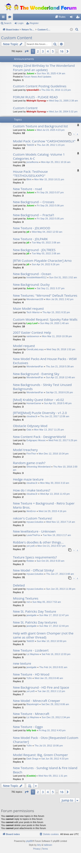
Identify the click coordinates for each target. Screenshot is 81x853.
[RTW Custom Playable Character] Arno (42, 260)
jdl (27, 232)
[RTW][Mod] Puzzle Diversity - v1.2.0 (40, 413)
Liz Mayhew (32, 654)
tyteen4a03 (32, 90)
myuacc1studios (34, 522)
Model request (24, 346)
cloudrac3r (31, 416)
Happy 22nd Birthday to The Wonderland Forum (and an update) (44, 67)
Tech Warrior (33, 312)
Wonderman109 (34, 299)
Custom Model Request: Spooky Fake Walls (45, 319)
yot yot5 (30, 546)
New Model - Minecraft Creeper (36, 700)
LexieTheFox (33, 535)
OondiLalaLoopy (35, 349)
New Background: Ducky (31, 284)
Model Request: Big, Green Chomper (40, 755)
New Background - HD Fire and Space (41, 687)
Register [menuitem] (78, 17)
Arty (39, 845)
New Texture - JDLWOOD (31, 228)
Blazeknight (32, 704)
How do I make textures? (31, 490)
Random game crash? (29, 463)
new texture (22, 663)
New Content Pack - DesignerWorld (39, 437)
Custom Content (16, 37)
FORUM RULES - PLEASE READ (35, 97)
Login (21, 23)
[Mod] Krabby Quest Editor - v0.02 (38, 399)
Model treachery (25, 450)
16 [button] (62, 51)
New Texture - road (27, 189)
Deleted (19, 585)
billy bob (31, 730)
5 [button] (53, 51)
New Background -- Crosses (33, 202)
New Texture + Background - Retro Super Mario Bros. (44, 505)
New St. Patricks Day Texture (34, 611)
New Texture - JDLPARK (30, 239)
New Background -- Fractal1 (33, 215)
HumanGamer (33, 403)
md (28, 602)
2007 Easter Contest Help (32, 332)
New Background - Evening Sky (36, 374)
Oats (28, 429)
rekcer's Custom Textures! (32, 518)
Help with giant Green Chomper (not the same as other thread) (43, 635)
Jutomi (30, 73)
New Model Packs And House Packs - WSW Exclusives (45, 361)
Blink (29, 179)
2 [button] (38, 51)
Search (7, 23)
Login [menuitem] (72, 17)
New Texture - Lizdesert (31, 650)
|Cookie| (31, 775)
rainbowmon (32, 336)
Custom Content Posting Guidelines (39, 86)
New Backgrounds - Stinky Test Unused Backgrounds (42, 387)
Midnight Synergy (36, 100)
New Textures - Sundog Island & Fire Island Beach (45, 770)
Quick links (4, 17)
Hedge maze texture (28, 479)
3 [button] (43, 51)
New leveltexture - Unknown (34, 531)
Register (34, 23)
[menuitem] (60, 17)
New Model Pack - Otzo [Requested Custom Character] (45, 739)
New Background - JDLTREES (34, 250)
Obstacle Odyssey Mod (30, 426)
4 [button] (48, 51)
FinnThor (31, 453)
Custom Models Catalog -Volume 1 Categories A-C (39, 156)
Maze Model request (28, 308)
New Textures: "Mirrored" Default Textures (45, 295)
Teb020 (30, 145)
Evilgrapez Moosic (36, 440)
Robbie (30, 561)
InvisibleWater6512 (36, 277)
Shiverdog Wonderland (38, 466)
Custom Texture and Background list (40, 126)
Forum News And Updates (37, 76)
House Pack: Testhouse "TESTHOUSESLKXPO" (30, 173)
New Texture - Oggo (28, 727)
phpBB (29, 841)
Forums (10, 17)
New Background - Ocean (32, 274)
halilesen (48, 845)
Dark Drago (32, 758)
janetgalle (31, 615)
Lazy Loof (31, 323)
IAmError (31, 511)
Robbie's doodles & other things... (38, 542)
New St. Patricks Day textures (35, 622)
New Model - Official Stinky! (33, 570)
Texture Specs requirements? (35, 557)
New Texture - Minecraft (31, 714)
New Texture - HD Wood (31, 674)
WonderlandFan (34, 366)
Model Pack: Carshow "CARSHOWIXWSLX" (44, 141)
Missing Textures (25, 598)
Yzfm (29, 678)
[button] (26, 51)
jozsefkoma (32, 162)
